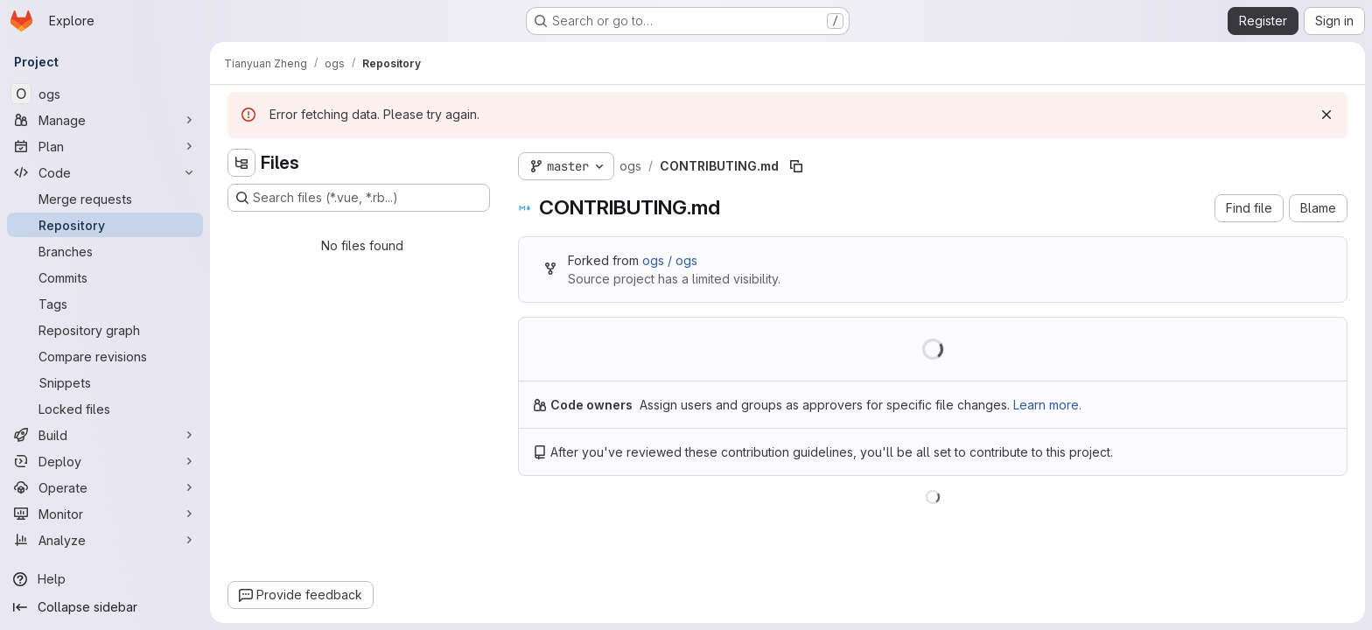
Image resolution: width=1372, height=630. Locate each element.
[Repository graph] (105, 330)
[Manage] (105, 120)
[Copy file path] (796, 166)
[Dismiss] (1326, 114)
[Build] (105, 435)
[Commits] (105, 277)
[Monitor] (105, 513)
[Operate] (105, 487)
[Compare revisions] (105, 356)
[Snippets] (105, 382)
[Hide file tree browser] (242, 163)
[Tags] (105, 303)
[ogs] (105, 93)
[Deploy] (105, 461)
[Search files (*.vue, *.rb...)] (359, 198)
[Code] (105, 172)
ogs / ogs (669, 260)
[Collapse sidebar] (105, 607)
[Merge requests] (105, 198)
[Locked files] (105, 408)
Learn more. (1047, 404)
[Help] (105, 579)
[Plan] (105, 146)
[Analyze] (105, 540)
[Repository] (105, 225)
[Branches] (105, 251)
